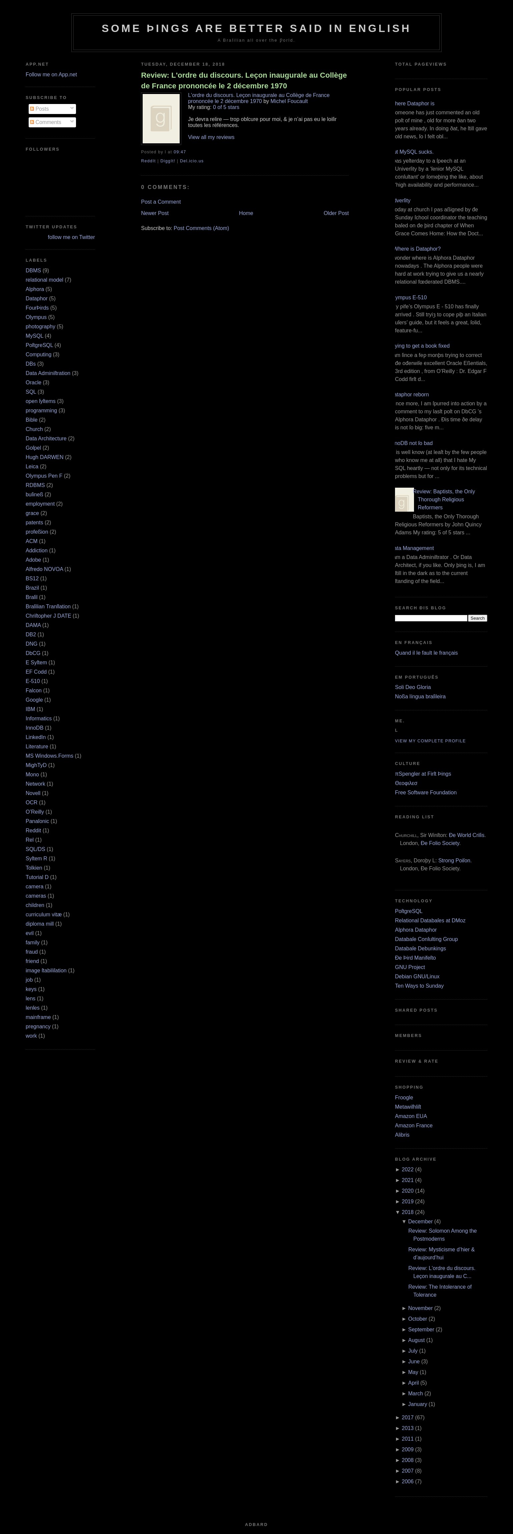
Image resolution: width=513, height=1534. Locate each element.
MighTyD (36, 765)
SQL (31, 392)
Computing (38, 354)
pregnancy (38, 1026)
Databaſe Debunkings (420, 948)
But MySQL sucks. (412, 152)
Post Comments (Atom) (201, 228)
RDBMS (35, 485)
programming (41, 410)
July (413, 1351)
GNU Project (410, 967)
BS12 (32, 578)
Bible (32, 420)
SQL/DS (35, 849)
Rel (30, 840)
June (414, 1361)
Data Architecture (46, 438)
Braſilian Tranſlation (48, 606)
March (415, 1393)
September (421, 1329)
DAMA (33, 625)
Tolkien (34, 868)
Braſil (32, 597)
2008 (408, 1460)
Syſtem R (36, 858)
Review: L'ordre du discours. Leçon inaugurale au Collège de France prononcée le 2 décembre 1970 (244, 80)
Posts (39, 109)
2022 (408, 1169)
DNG (32, 644)
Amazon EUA (411, 1116)
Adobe (33, 560)
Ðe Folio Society (440, 843)
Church (34, 429)
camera (34, 886)
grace (32, 513)
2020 (408, 1191)
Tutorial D (37, 877)
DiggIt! (167, 161)
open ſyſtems (41, 401)
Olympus (36, 317)
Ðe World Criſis (466, 835)
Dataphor (37, 298)
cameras (36, 896)
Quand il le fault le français (426, 653)
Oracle (33, 382)
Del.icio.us (192, 161)
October (417, 1319)
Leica (32, 466)
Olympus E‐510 (408, 297)
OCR (32, 802)
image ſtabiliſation (46, 970)
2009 (408, 1449)
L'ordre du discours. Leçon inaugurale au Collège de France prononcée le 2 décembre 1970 (259, 98)
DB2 (31, 634)
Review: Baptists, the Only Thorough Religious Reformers (444, 499)
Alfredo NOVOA (44, 569)
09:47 (180, 152)
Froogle (404, 1097)
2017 (408, 1417)
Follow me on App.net (51, 74)
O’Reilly (35, 812)
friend (32, 961)
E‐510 (33, 681)
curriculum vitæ (44, 914)
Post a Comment (161, 202)
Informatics (39, 718)
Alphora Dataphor (416, 930)
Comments (45, 122)
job (29, 980)
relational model (44, 280)
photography (40, 326)
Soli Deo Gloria (413, 687)
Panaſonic (37, 821)
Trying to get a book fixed (420, 346)
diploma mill (40, 924)
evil (30, 933)
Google (34, 700)
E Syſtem (36, 662)
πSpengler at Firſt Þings (423, 774)
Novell (33, 793)
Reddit (33, 830)
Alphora (35, 289)
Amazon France (414, 1125)
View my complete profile (430, 741)
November (420, 1308)
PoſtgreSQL (39, 345)
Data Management (412, 548)
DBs (31, 364)
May (413, 1372)
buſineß (34, 494)
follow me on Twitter (71, 237)
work (31, 1036)
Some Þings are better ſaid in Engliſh (256, 28)
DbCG (33, 653)
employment (40, 504)
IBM (30, 709)
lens (30, 998)
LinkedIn (36, 737)
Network (35, 784)
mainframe (38, 1017)
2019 (408, 1201)
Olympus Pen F (44, 476)
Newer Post (155, 213)
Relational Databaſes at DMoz (430, 920)
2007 (408, 1471)
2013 (408, 1428)
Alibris (402, 1135)
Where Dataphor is (412, 103)
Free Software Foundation (426, 792)
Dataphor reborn (409, 394)
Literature (37, 746)
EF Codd (36, 672)
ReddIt (148, 161)
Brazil (32, 588)
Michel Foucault (289, 101)
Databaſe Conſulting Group (426, 939)
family (33, 942)
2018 (408, 1212)
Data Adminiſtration (48, 373)
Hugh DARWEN (45, 457)
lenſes (33, 1008)
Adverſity (400, 200)
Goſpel (33, 448)
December (420, 1221)
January (417, 1404)
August (416, 1340)
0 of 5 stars (226, 107)
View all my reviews (211, 137)
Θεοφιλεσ (406, 783)
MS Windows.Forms (49, 756)
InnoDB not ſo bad (411, 443)
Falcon (34, 690)
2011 (408, 1439)
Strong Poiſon (454, 860)
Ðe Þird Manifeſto (415, 958)
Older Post (336, 213)
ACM (32, 541)
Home (246, 213)
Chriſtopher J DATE (48, 616)
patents (34, 522)
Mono (32, 774)
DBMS (33, 270)
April (413, 1383)
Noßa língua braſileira (420, 696)
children (35, 905)
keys (31, 989)
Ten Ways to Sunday (419, 986)
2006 (408, 1481)
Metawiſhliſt (408, 1107)
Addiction (37, 550)
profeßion (37, 532)
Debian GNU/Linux (417, 976)
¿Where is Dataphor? (415, 249)
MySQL (34, 336)
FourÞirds (37, 308)
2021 (408, 1180)
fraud (32, 952)
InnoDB (34, 728)
